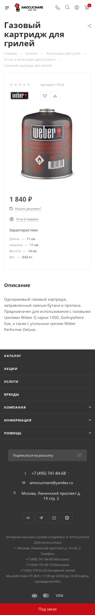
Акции (11, 368)
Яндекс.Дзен (67, 517)
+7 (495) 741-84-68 (48, 473)
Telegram (41, 517)
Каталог (12, 355)
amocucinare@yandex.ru (51, 482)
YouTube (54, 517)
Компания (15, 407)
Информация (18, 420)
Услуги (11, 381)
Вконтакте (28, 517)
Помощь (13, 433)
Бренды (11, 394)
